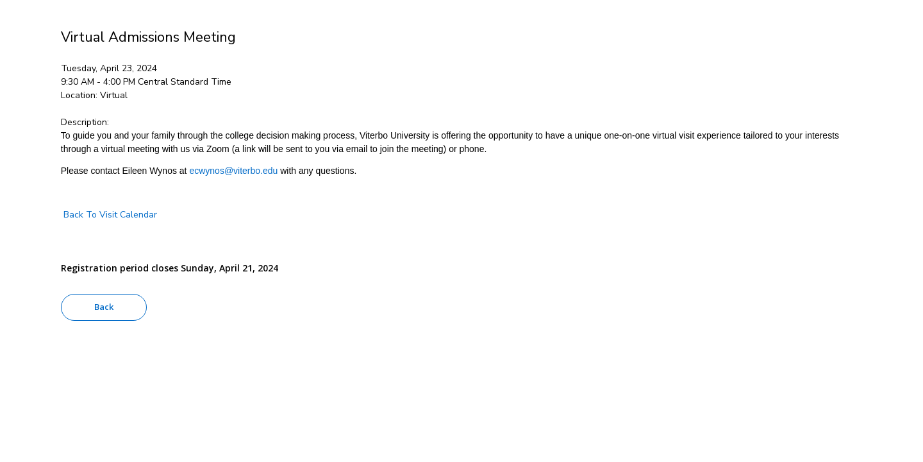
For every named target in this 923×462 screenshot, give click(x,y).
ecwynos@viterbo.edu (233, 171)
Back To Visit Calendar (109, 215)
